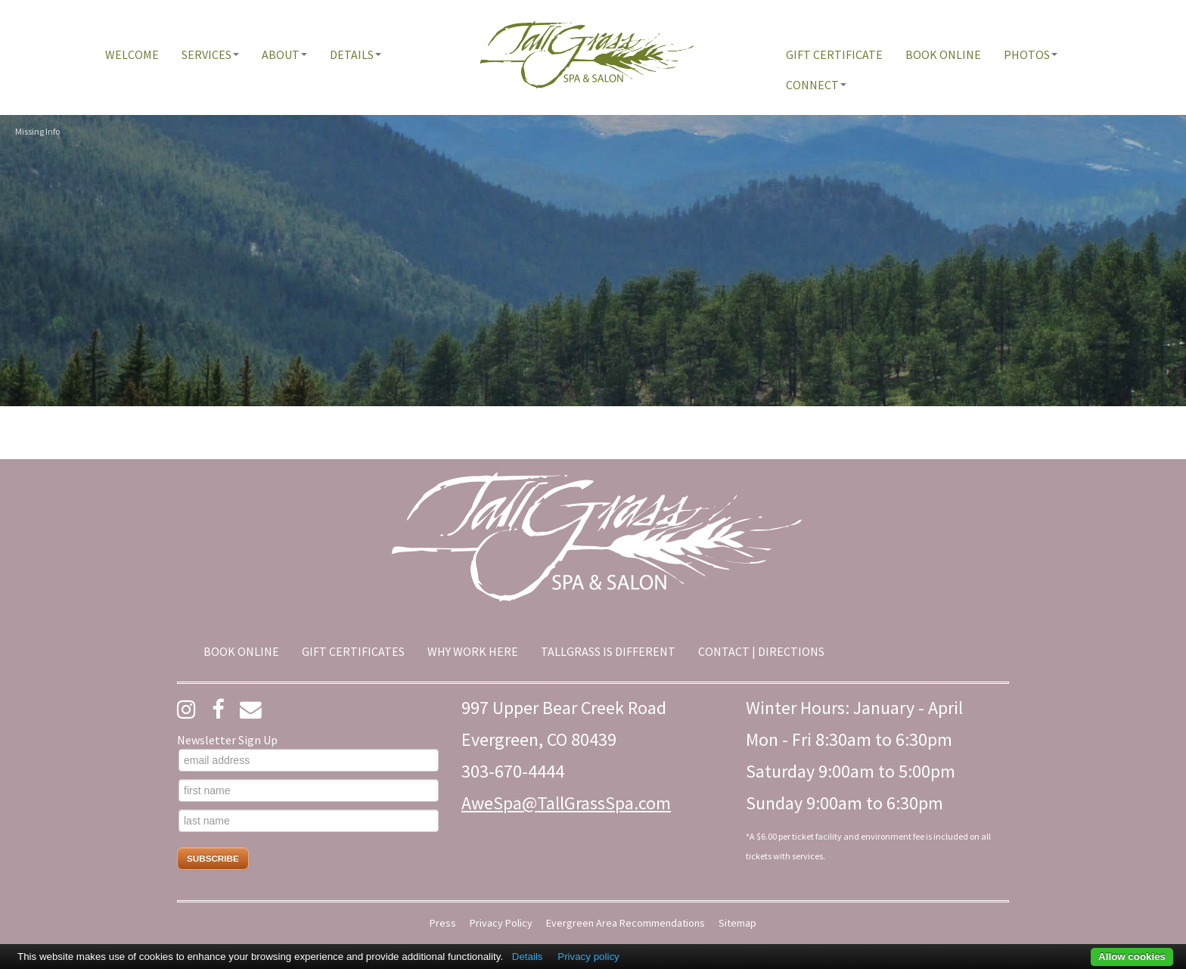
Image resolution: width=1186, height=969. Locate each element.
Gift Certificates (353, 651)
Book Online (943, 54)
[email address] (309, 760)
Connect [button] (816, 84)
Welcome (132, 54)
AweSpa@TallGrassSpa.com (566, 803)
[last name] (309, 820)
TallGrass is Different (608, 651)
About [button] (284, 54)
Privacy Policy (501, 923)
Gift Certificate (834, 54)
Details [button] (355, 54)
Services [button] (210, 54)
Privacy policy (588, 956)
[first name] (309, 790)
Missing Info (37, 131)
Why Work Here (472, 651)
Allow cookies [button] (1132, 956)
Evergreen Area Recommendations (625, 923)
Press (443, 923)
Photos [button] (1030, 54)
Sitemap (737, 923)
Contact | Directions (761, 651)
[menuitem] (132, 54)
